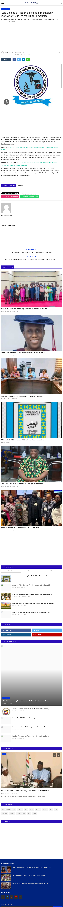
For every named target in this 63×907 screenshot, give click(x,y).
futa (29, 789)
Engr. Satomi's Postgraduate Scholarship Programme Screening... (32, 594)
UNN (51, 785)
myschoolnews (6, 785)
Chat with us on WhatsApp (30, 196)
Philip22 (3, 442)
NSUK (23, 789)
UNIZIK (34, 789)
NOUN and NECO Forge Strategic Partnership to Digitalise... (25, 766)
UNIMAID (38, 785)
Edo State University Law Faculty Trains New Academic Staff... (30, 711)
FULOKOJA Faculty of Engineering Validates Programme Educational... (24, 309)
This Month (31, 571)
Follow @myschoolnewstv (28, 194)
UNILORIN (4, 789)
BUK (14, 785)
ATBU (18, 789)
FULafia (12, 789)
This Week (11, 571)
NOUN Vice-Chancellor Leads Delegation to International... (20, 527)
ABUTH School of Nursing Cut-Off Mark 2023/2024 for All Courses (31, 252)
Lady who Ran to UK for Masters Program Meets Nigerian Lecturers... (31, 859)
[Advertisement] (31, 37)
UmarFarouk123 (7, 52)
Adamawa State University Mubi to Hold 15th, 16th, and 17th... (30, 576)
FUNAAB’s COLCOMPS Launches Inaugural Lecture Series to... (30, 693)
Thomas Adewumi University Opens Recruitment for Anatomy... (31, 684)
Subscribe (57, 883)
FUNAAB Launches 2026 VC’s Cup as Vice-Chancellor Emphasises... (32, 702)
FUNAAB (45, 785)
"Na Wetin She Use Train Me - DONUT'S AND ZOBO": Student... (29, 851)
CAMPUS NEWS (5, 9)
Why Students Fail (8, 225)
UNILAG (20, 785)
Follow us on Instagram (11, 196)
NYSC (31, 785)
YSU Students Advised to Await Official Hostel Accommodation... (22, 440)
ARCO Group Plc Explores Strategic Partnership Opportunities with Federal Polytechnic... (31, 259)
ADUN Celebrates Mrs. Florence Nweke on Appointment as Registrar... (24, 352)
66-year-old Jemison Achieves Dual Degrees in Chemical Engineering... (31, 842)
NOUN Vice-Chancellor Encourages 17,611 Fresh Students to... (31, 612)
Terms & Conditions (30, 900)
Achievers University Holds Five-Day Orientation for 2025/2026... (31, 585)
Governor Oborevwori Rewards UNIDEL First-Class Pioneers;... (22, 396)
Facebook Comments (8, 185)
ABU (56, 785)
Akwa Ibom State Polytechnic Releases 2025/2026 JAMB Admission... (33, 603)
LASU (26, 785)
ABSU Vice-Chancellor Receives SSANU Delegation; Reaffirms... (22, 484)
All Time (51, 571)
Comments (20, 185)
